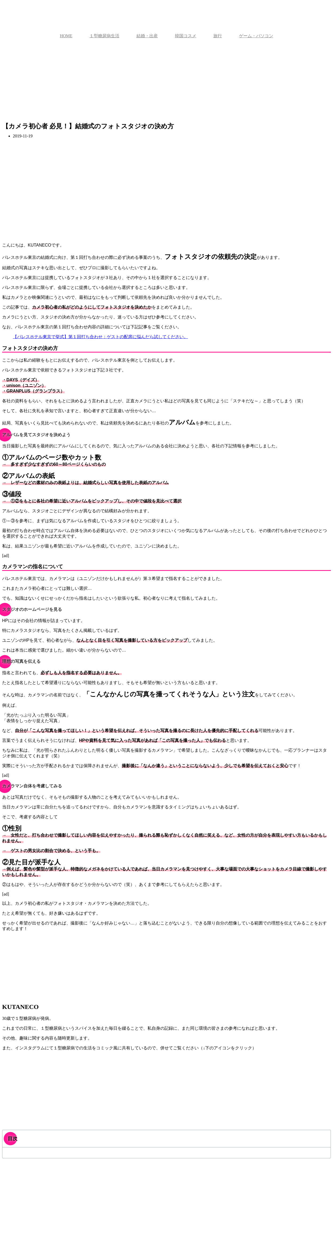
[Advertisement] (166, 83)
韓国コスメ (185, 36)
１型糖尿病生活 (104, 36)
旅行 (217, 36)
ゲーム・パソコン (256, 36)
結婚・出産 (147, 36)
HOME (66, 36)
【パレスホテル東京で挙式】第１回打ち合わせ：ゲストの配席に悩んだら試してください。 (100, 336)
